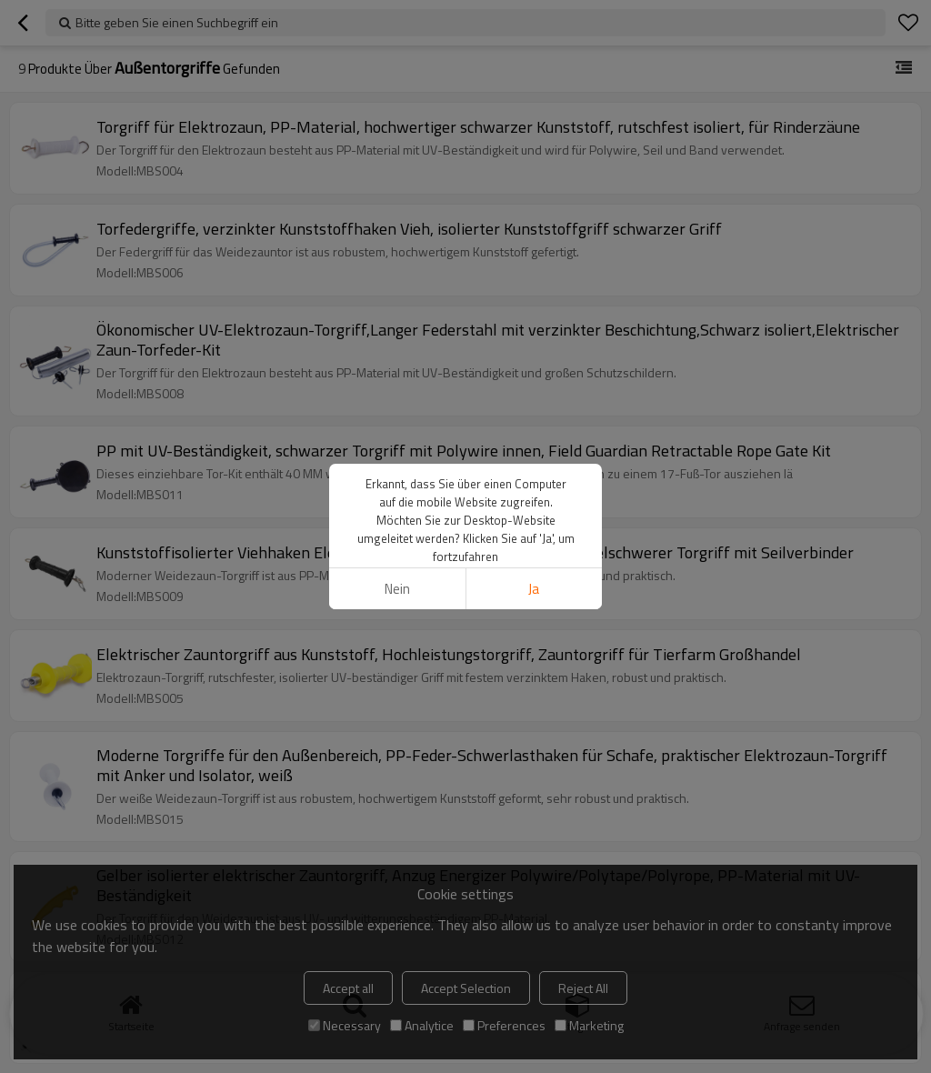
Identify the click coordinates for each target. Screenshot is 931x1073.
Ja (533, 588)
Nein (397, 588)
